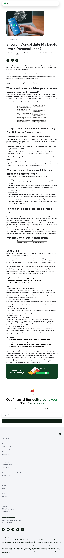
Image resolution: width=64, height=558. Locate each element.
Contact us (5, 483)
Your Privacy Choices (7, 464)
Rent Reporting (6, 449)
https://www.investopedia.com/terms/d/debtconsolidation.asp (27, 343)
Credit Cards (5, 493)
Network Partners (6, 475)
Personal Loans (6, 451)
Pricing (4, 485)
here (30, 545)
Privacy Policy (5, 462)
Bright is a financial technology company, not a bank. (43, 545)
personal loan (37, 94)
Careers (4, 499)
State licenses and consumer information (12, 472)
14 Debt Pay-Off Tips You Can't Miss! (18, 282)
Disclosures (5, 470)
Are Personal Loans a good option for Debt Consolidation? (24, 280)
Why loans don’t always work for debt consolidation (23, 278)
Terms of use (5, 467)
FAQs (3, 488)
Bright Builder (5, 441)
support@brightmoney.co (8, 517)
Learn (3, 491)
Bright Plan (4, 443)
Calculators (5, 496)
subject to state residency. (54, 539)
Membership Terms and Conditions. (25, 551)
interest (8, 153)
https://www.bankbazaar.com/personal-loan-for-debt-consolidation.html (30, 344)
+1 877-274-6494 (6, 524)
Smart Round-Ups (6, 446)
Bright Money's (31, 271)
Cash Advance (5, 454)
